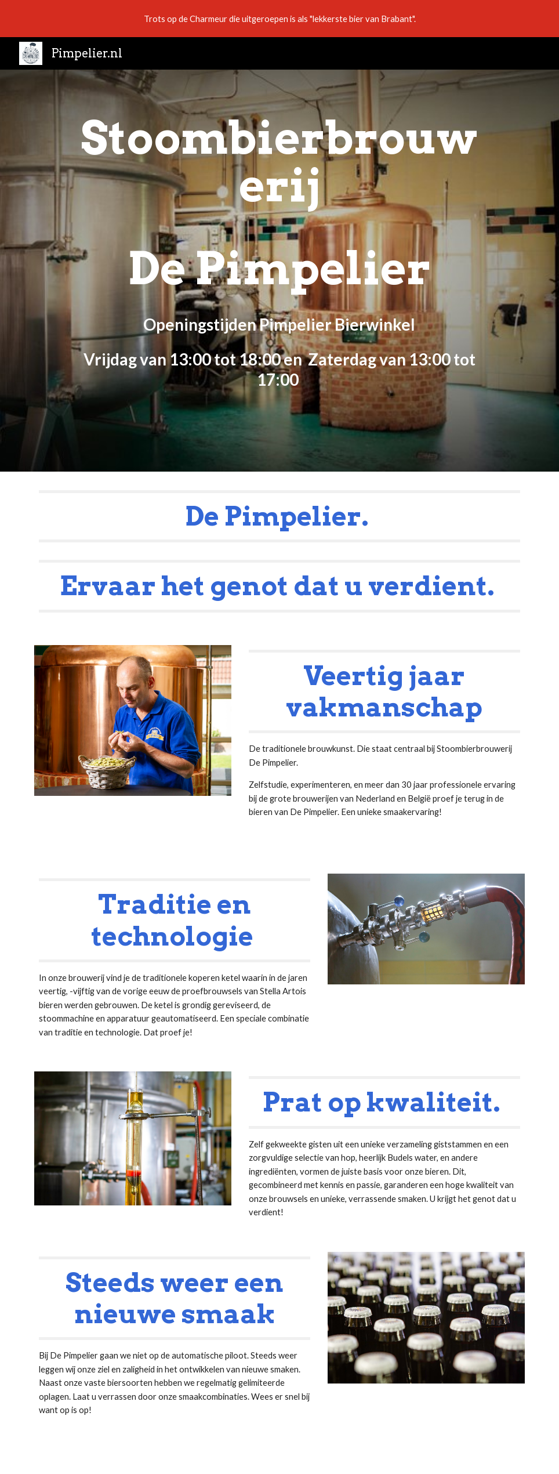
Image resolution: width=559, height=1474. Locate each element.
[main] (279, 270)
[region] (279, 18)
